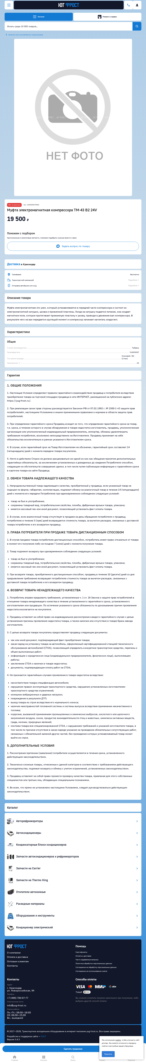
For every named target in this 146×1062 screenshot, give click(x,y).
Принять (108, 1054)
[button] (73, 117)
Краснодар (29, 264)
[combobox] (68, 26)
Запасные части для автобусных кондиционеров (25, 34)
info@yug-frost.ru (16, 1005)
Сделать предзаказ (73, 1048)
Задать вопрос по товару (73, 246)
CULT (43, 1036)
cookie (118, 1040)
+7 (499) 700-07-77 (17, 997)
